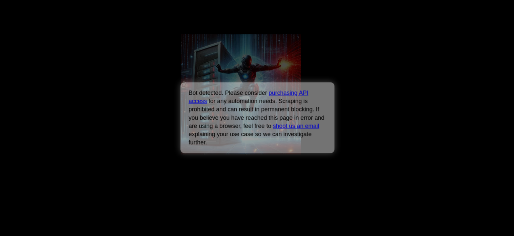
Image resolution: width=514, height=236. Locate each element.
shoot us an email (296, 126)
